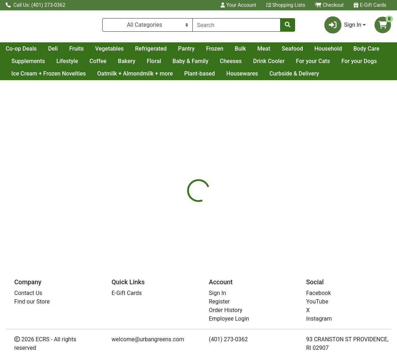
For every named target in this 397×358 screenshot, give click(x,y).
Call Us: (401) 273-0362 (35, 5)
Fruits (140, 51)
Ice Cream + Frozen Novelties (141, 76)
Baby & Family (267, 64)
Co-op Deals (84, 51)
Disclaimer (241, 187)
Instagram (319, 318)
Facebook (318, 293)
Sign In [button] (342, 26)
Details (184, 187)
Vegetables (173, 51)
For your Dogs (74, 76)
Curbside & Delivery (36, 89)
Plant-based (292, 76)
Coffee (174, 64)
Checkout (329, 5)
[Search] (236, 26)
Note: (211, 187)
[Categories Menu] (147, 26)
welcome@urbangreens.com (148, 339)
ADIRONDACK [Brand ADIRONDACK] (253, 230)
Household (25, 64)
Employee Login (229, 318)
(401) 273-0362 (228, 339)
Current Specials (32, 51)
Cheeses (307, 64)
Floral (230, 64)
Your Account (238, 5)
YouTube (317, 301)
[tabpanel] (281, 225)
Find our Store (32, 301)
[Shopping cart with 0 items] (382, 26)
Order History (225, 310)
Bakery (203, 64)
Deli (116, 51)
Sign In (217, 293)
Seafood (356, 51)
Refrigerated (214, 51)
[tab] (184, 186)
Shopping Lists (285, 5)
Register (219, 301)
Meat (327, 51)
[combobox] (236, 26)
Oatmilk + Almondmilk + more (227, 76)
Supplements (104, 64)
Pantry (250, 51)
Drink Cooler (345, 64)
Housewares (334, 76)
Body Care (63, 64)
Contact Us (28, 293)
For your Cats (28, 76)
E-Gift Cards (370, 5)
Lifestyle (144, 64)
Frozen (278, 51)
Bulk (303, 51)
